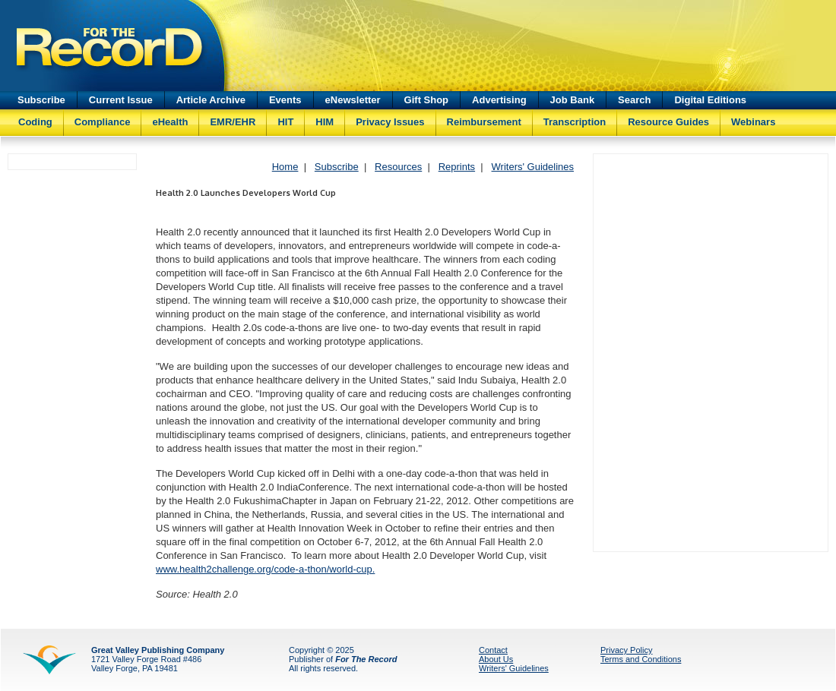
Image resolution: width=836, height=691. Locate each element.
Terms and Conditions (640, 659)
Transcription (574, 122)
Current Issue (121, 100)
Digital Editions (710, 100)
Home (285, 166)
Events (285, 100)
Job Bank (572, 100)
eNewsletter (353, 100)
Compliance (102, 122)
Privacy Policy (626, 650)
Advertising (499, 100)
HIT (285, 122)
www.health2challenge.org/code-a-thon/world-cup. (265, 569)
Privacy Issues (390, 122)
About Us (496, 659)
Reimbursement (484, 122)
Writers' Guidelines (533, 166)
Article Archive (210, 100)
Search (634, 100)
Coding (35, 122)
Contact (493, 650)
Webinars (753, 122)
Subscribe (41, 100)
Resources (398, 166)
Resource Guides (668, 122)
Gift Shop (426, 100)
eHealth (170, 122)
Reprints (457, 166)
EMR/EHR (232, 122)
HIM (324, 122)
